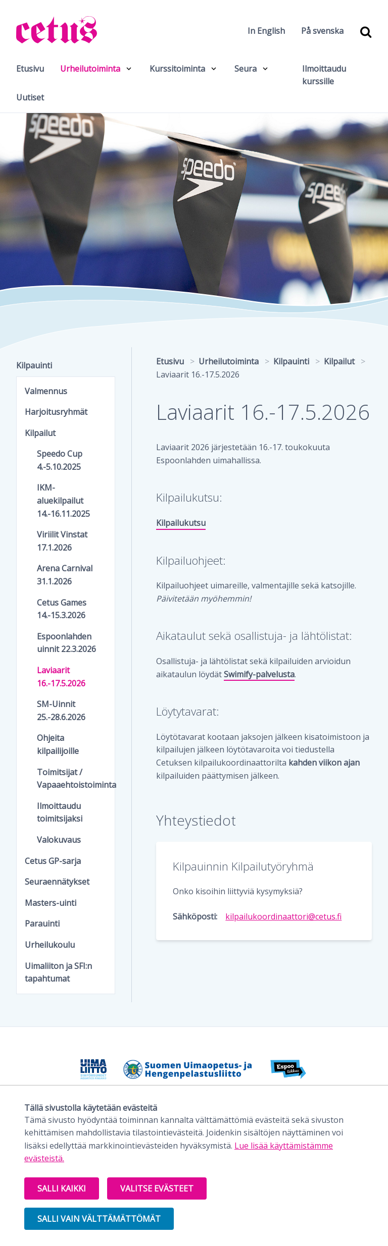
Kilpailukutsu (181, 522)
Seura (245, 68)
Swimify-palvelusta (259, 674)
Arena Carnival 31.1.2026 (64, 575)
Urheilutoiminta (90, 68)
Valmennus (46, 391)
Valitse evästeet (156, 1188)
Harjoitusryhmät (56, 411)
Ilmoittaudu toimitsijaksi (59, 812)
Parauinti (42, 923)
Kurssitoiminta (177, 68)
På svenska (322, 30)
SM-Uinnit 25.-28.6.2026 (61, 710)
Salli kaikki (61, 1188)
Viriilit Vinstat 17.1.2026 (62, 541)
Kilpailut (40, 433)
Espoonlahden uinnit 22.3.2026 (66, 643)
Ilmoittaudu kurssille (324, 75)
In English (266, 30)
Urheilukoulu (50, 944)
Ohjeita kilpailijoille (58, 744)
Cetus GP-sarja (53, 860)
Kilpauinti (34, 365)
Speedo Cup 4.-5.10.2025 (59, 460)
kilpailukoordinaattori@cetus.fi (283, 916)
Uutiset (30, 97)
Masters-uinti (50, 902)
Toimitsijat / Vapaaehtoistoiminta (72, 779)
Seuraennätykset (57, 881)
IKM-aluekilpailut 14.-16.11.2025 (63, 500)
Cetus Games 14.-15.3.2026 (61, 609)
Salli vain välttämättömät (99, 1218)
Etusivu (30, 68)
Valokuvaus (59, 839)
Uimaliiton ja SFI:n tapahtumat (58, 972)
